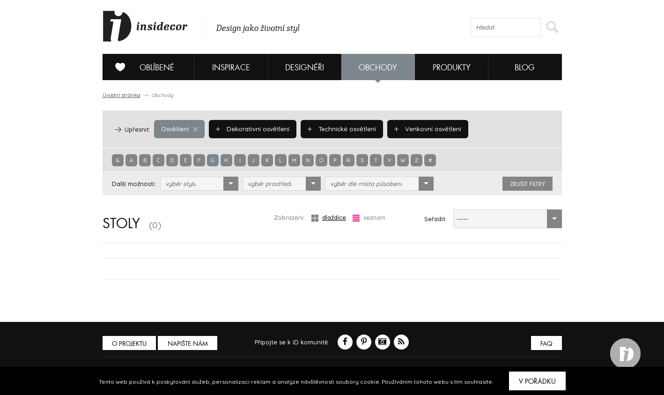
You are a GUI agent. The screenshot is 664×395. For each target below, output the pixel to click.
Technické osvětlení (340, 129)
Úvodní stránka (121, 95)
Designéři (304, 68)
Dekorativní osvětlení (251, 129)
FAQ (546, 344)
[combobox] (199, 184)
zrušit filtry (527, 184)
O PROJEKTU (129, 344)
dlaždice (328, 218)
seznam (369, 218)
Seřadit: (435, 219)
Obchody (378, 68)
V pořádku (537, 381)
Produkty (452, 68)
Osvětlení (179, 129)
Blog (525, 68)
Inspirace (231, 68)
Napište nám (189, 344)
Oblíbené (141, 67)
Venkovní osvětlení (425, 129)
